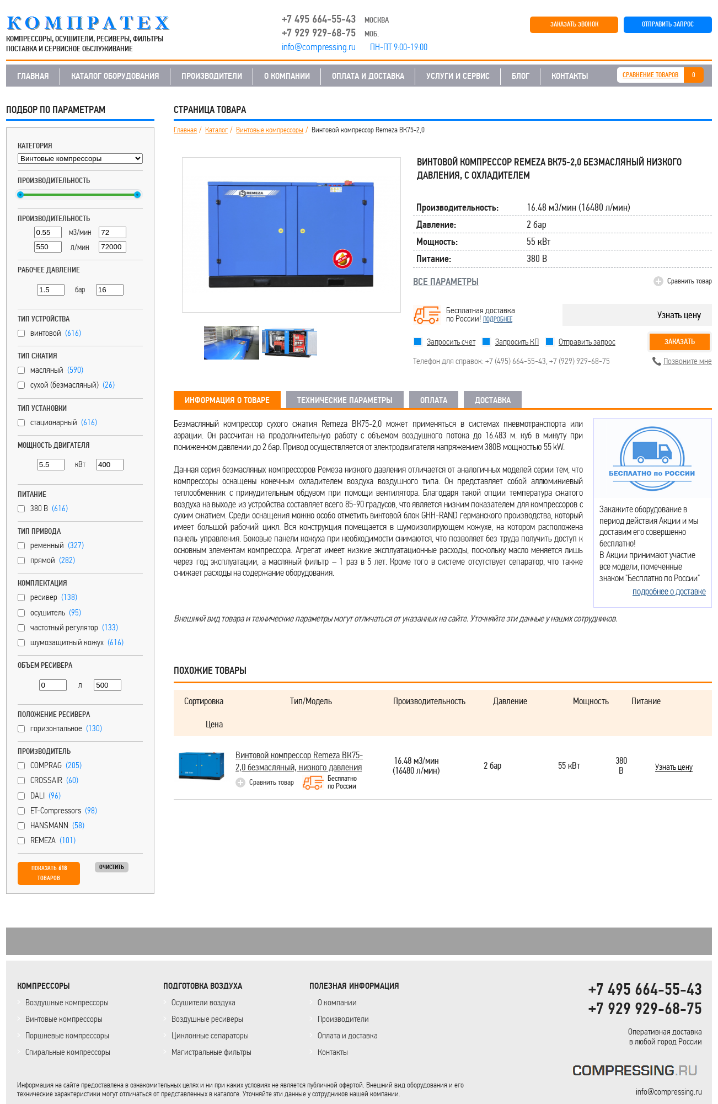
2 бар (492, 766)
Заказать (680, 341)
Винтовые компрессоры (269, 130)
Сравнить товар (689, 281)
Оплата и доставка (348, 1035)
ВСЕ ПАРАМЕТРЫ (446, 282)
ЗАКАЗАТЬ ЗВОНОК (574, 24)
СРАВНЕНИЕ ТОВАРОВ (650, 75)
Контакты (333, 1052)
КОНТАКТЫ (569, 76)
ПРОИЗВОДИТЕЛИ (211, 76)
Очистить (111, 867)
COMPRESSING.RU (98, 23)
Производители (343, 1019)
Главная (185, 130)
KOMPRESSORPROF (637, 1072)
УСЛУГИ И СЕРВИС (458, 76)
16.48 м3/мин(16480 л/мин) (416, 766)
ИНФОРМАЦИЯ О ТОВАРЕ (227, 400)
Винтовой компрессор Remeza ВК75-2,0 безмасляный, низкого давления (299, 761)
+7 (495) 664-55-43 (515, 361)
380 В (621, 766)
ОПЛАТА (433, 400)
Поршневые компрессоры (67, 1035)
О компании (337, 1002)
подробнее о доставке (669, 591)
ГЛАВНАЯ (33, 76)
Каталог (216, 130)
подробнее (497, 319)
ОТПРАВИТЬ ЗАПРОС (668, 24)
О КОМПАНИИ (287, 76)
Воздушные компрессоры (67, 1002)
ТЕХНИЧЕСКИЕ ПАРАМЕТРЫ (345, 400)
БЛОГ (520, 76)
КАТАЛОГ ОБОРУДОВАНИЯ (115, 76)
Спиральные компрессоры (67, 1052)
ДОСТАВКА (493, 400)
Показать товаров (49, 873)
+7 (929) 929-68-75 (579, 361)
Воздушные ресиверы (207, 1019)
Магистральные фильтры (211, 1052)
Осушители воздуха (203, 1002)
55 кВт (569, 766)
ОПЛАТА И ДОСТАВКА (368, 76)
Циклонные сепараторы (210, 1035)
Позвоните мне (687, 361)
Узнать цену (679, 315)
